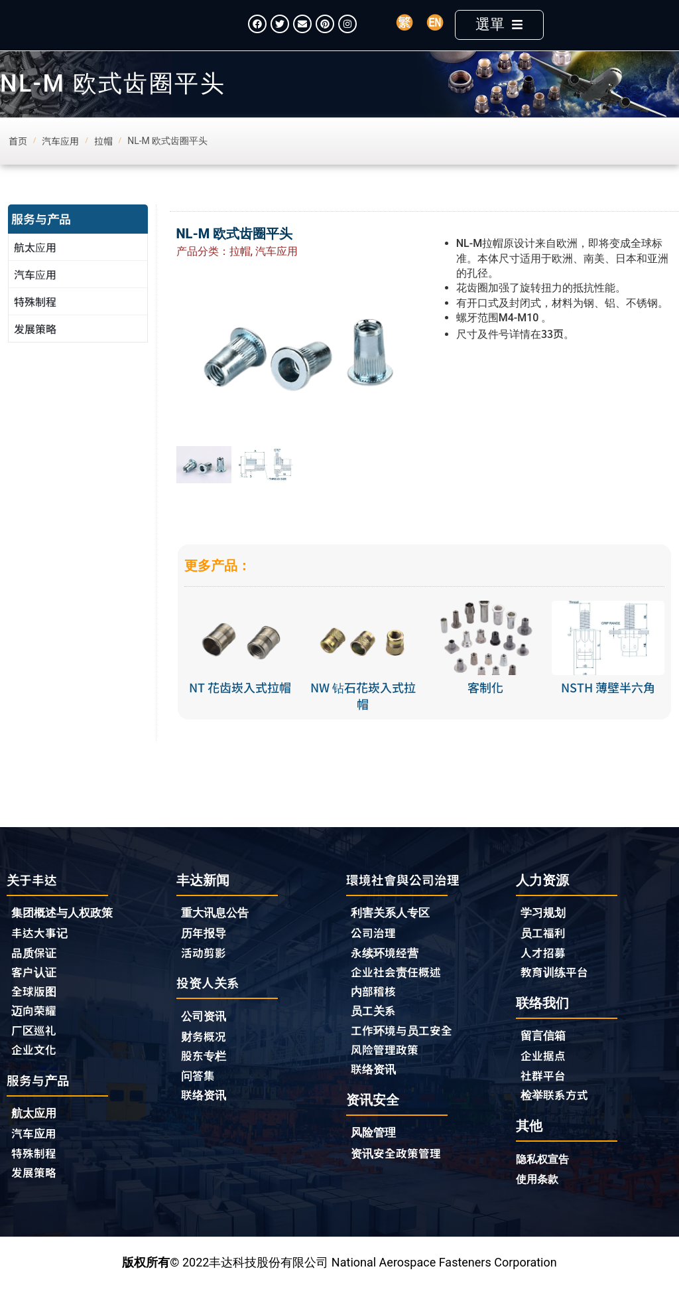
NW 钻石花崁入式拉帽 (363, 715)
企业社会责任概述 (398, 993)
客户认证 (35, 993)
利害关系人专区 (392, 933)
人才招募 (544, 972)
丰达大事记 (41, 953)
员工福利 (544, 952)
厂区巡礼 (35, 1052)
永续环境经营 (386, 973)
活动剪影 (205, 972)
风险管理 (375, 1157)
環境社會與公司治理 (405, 898)
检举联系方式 (556, 1117)
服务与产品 (41, 237)
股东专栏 (208, 1078)
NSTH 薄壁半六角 (608, 706)
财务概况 (208, 1058)
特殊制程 (35, 321)
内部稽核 (375, 1013)
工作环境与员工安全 (404, 1052)
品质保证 (35, 973)
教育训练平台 (556, 992)
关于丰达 (33, 898)
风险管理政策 (386, 1072)
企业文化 (35, 1072)
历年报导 (205, 952)
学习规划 (544, 932)
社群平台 (544, 1097)
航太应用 (38, 266)
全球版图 (35, 1013)
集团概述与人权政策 (65, 933)
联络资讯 (205, 1117)
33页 (552, 352)
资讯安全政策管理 (398, 1177)
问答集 (199, 1098)
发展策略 (35, 348)
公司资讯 (208, 1038)
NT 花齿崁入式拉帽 (240, 706)
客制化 (485, 706)
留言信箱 (544, 1057)
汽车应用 (38, 293)
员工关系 (375, 1032)
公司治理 (378, 953)
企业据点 (544, 1077)
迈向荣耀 (35, 1032)
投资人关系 (209, 1003)
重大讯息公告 (217, 932)
